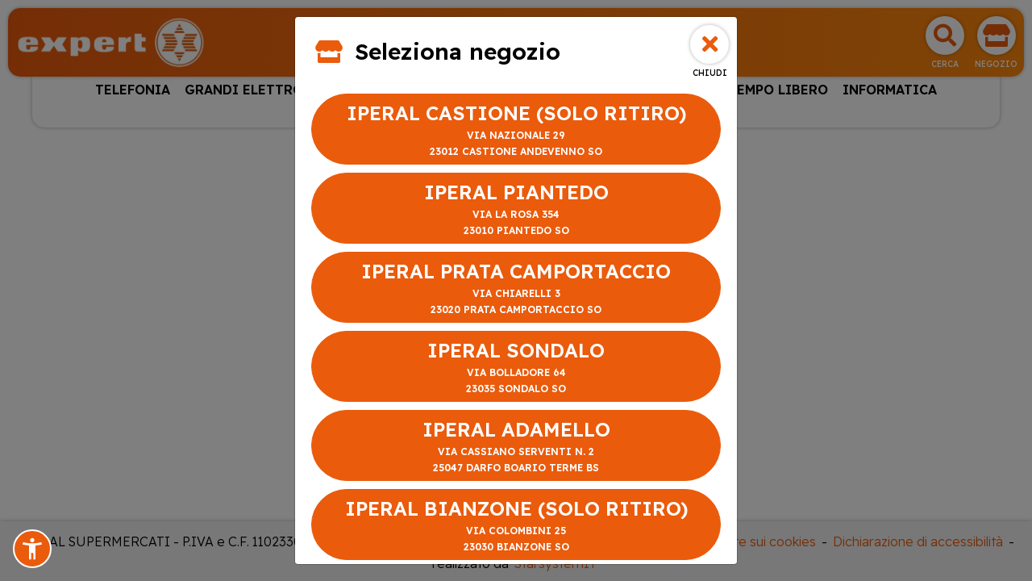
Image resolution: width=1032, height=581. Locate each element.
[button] (32, 548)
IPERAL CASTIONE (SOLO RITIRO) (516, 130)
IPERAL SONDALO (516, 367)
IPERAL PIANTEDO (516, 209)
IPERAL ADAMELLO (516, 446)
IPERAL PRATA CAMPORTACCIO (516, 288)
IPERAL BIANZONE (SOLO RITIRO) (516, 525)
